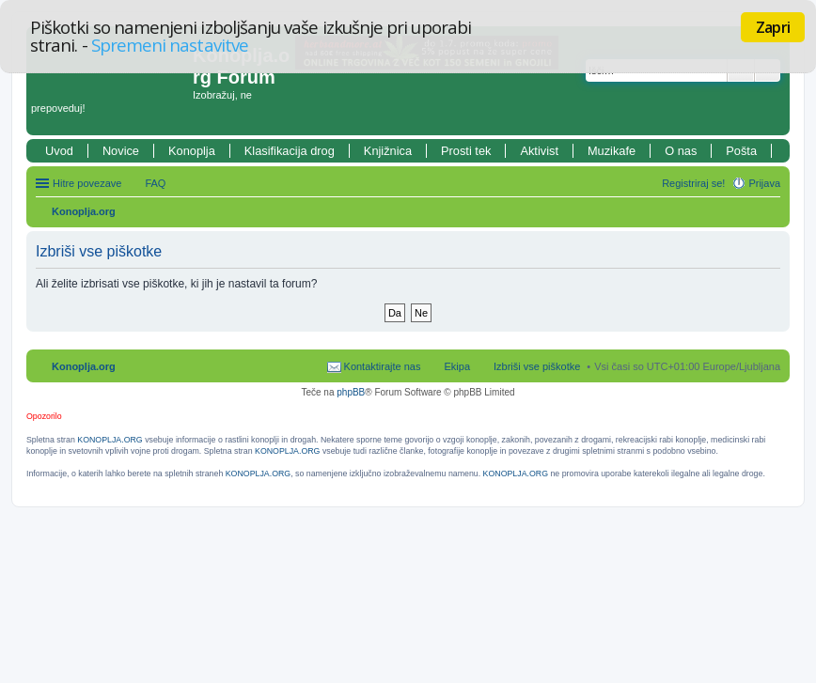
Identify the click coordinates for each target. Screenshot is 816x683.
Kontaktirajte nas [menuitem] (382, 366)
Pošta (741, 151)
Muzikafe (612, 151)
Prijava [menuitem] (764, 183)
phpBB (351, 392)
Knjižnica (388, 151)
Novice (120, 151)
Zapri (773, 27)
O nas (681, 151)
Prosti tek (466, 151)
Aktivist (539, 151)
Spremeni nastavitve (169, 44)
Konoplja (191, 151)
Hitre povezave (87, 183)
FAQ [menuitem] (155, 183)
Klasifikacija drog (289, 151)
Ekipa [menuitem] (457, 366)
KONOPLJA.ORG (109, 439)
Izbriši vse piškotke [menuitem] (537, 366)
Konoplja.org (84, 211)
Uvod (59, 151)
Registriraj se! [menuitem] (693, 183)
